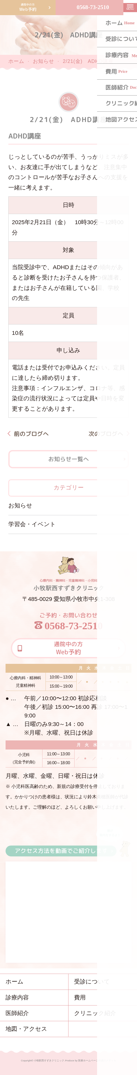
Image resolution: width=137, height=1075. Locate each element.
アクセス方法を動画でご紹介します (60, 851)
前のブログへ (31, 434)
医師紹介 (17, 1013)
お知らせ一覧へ (68, 459)
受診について (92, 981)
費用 (80, 997)
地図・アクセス (26, 1029)
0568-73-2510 (93, 7)
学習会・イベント (32, 524)
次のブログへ (105, 434)
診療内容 (17, 997)
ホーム (16, 61)
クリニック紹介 (95, 1013)
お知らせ (43, 61)
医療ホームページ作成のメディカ (97, 1060)
